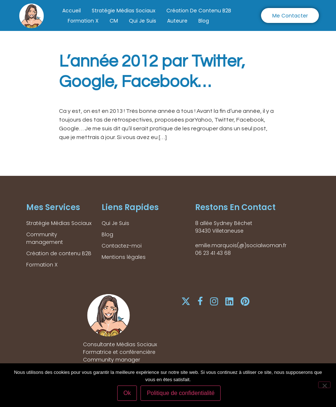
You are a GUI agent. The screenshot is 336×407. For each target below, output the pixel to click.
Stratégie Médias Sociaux (123, 10)
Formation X (83, 20)
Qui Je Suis (142, 20)
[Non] (324, 385)
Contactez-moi (122, 245)
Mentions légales (124, 257)
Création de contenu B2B (198, 10)
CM (114, 20)
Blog (203, 20)
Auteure (177, 20)
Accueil (71, 10)
